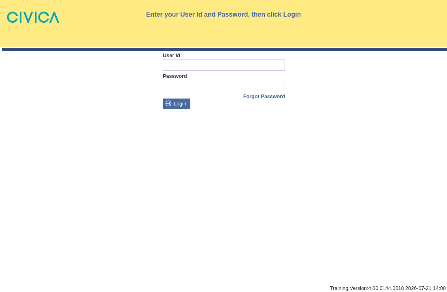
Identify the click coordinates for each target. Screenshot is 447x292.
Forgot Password (264, 96)
